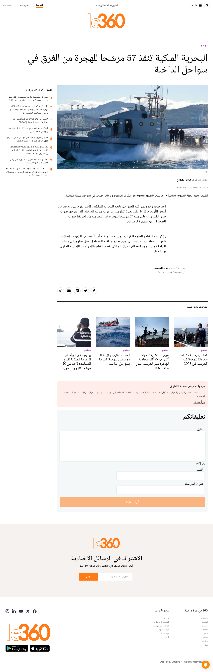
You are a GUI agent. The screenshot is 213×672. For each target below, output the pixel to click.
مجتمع (204, 45)
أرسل (88, 576)
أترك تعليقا (132, 502)
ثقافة (205, 629)
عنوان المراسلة (194, 483)
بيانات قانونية (163, 629)
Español (7, 5)
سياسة (204, 618)
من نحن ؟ (165, 618)
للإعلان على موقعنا (161, 626)
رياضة (205, 637)
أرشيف (166, 637)
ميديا (206, 633)
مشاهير (204, 641)
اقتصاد (205, 622)
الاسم (200, 469)
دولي (206, 645)
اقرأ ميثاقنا (199, 402)
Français (24, 5)
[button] (206, 665)
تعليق (200, 429)
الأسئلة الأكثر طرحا (161, 622)
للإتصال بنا (164, 633)
